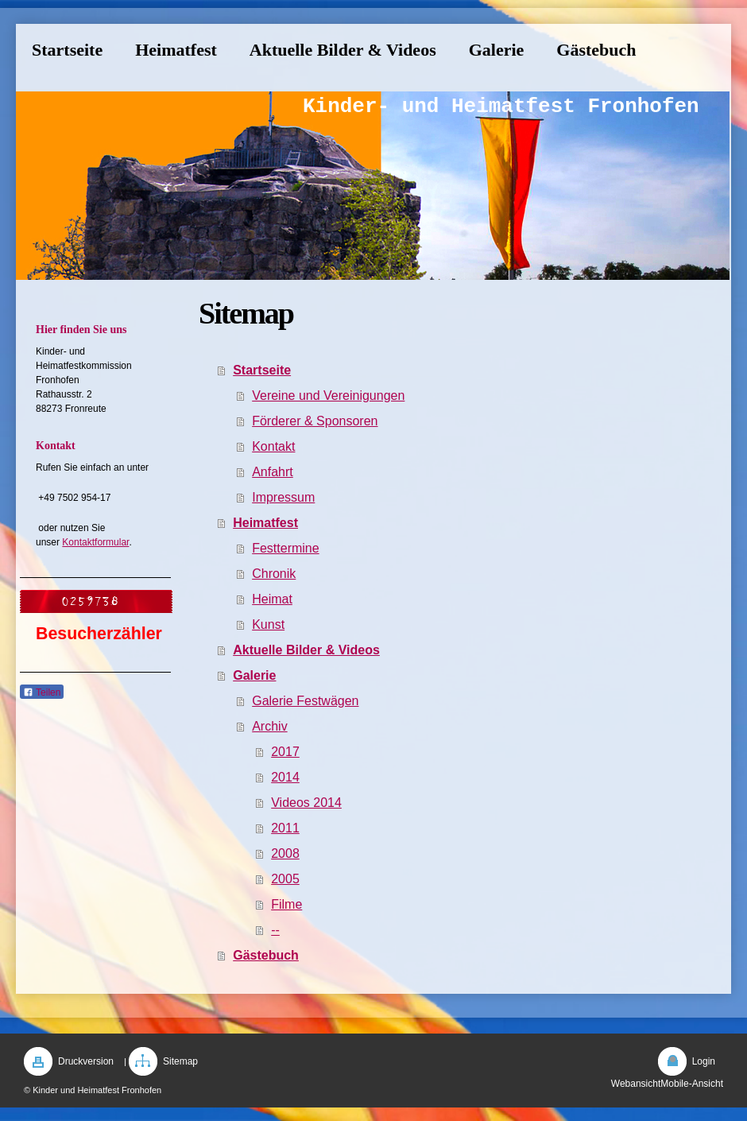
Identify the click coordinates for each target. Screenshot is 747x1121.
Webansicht (635, 1083)
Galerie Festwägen (305, 701)
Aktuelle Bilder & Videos (306, 650)
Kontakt (273, 446)
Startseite (262, 370)
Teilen (41, 692)
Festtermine (285, 548)
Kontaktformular (95, 542)
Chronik (274, 573)
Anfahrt (272, 472)
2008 (285, 853)
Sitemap (180, 1061)
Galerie (254, 675)
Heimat (272, 599)
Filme (286, 904)
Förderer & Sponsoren (314, 421)
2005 (285, 879)
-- (275, 930)
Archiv (269, 726)
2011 (285, 828)
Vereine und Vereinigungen (328, 395)
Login (703, 1061)
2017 (285, 751)
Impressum (283, 497)
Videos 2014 (306, 802)
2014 (285, 777)
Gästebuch (266, 955)
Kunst (268, 624)
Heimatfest (265, 522)
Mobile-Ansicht (691, 1083)
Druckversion (86, 1061)
